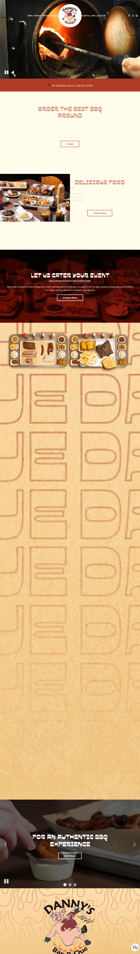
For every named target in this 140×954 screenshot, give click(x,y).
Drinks (37, 16)
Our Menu (70, 855)
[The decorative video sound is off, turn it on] (13, 73)
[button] (64, 884)
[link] (70, 15)
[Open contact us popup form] (135, 947)
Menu (30, 16)
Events (85, 16)
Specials (53, 16)
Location (101, 16)
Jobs (92, 16)
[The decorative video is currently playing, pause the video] (6, 73)
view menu (99, 213)
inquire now (67, 298)
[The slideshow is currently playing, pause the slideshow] (6, 881)
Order (45, 16)
